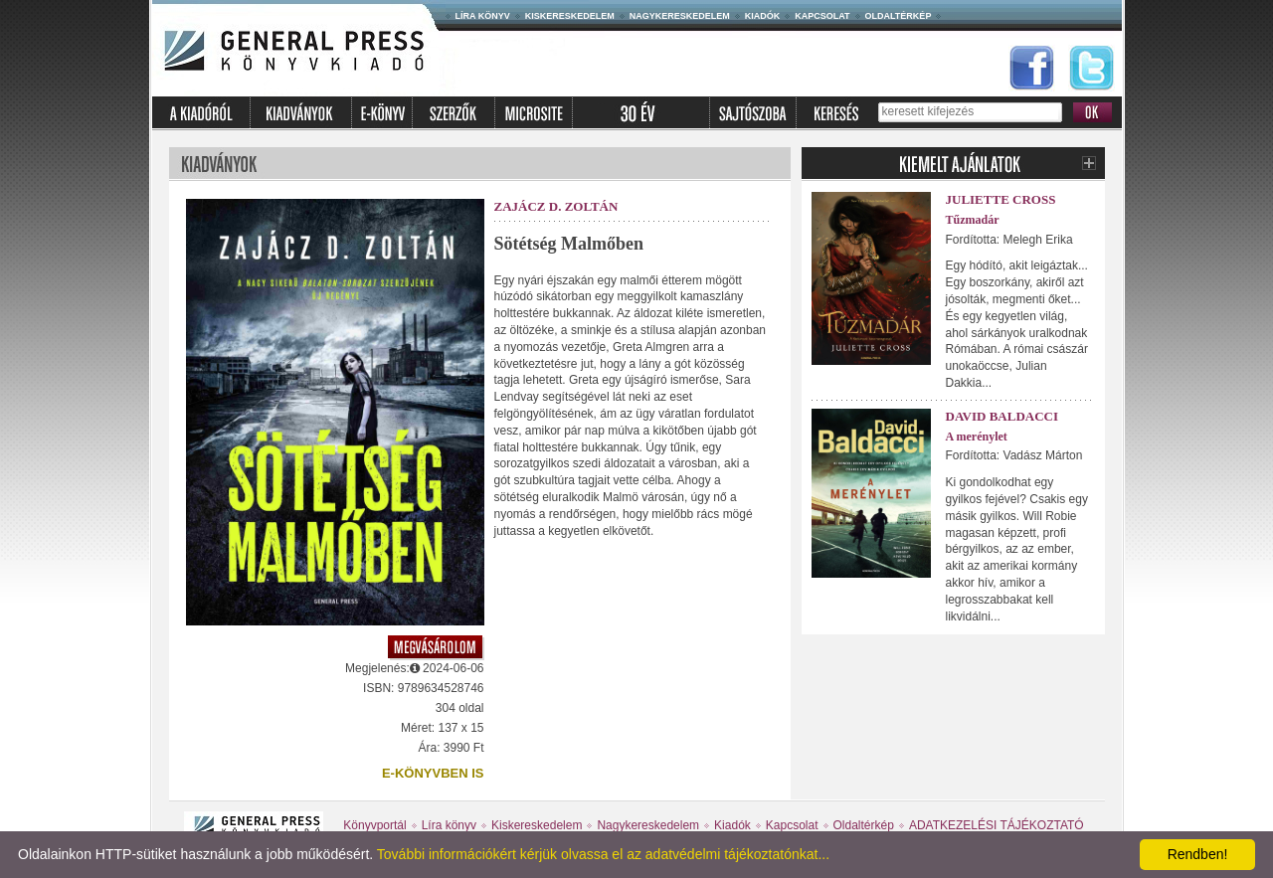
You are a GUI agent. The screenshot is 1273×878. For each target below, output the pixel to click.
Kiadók (763, 16)
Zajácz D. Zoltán (556, 206)
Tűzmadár (973, 220)
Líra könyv (482, 16)
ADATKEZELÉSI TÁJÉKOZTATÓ (996, 825)
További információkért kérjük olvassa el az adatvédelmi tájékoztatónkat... (603, 854)
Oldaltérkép (898, 16)
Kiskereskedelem (570, 16)
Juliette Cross (1001, 199)
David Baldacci (1002, 416)
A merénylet (976, 436)
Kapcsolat (822, 16)
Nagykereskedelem (680, 16)
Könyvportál (374, 825)
